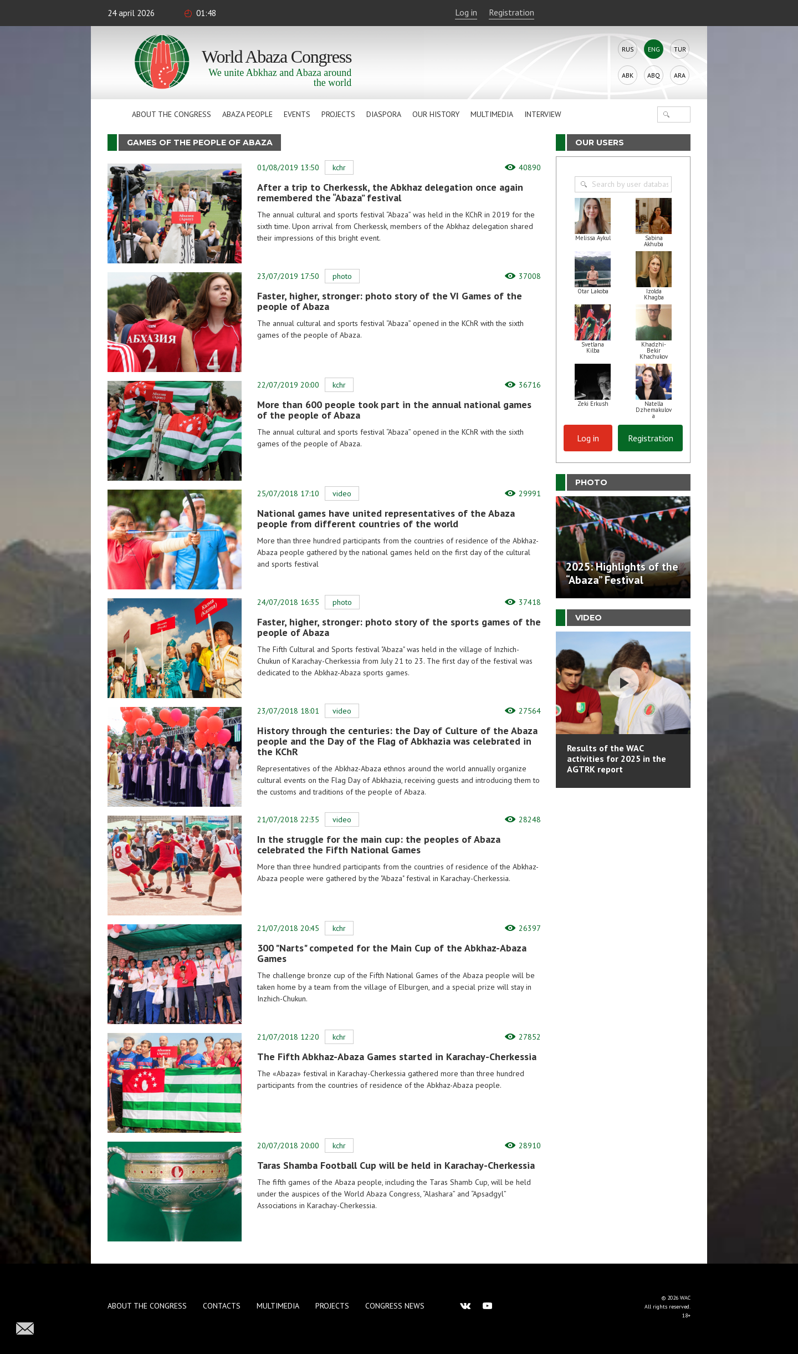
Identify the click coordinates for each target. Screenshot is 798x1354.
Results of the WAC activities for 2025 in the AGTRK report (616, 758)
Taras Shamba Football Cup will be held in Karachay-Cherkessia (396, 1165)
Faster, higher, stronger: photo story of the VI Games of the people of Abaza (389, 301)
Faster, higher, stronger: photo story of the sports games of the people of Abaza (399, 627)
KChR (339, 167)
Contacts (222, 1306)
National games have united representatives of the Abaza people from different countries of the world (386, 518)
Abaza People (247, 114)
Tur (680, 49)
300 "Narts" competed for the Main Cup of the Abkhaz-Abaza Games (391, 953)
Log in (466, 12)
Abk (627, 75)
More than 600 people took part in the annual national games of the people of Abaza (394, 409)
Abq (653, 75)
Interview (542, 114)
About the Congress (171, 114)
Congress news (394, 1306)
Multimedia (491, 114)
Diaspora (383, 114)
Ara (680, 75)
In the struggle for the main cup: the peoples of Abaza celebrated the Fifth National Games (378, 844)
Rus (628, 49)
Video (341, 493)
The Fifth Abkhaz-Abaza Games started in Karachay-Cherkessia (396, 1056)
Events (297, 114)
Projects (338, 114)
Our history (435, 114)
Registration (511, 12)
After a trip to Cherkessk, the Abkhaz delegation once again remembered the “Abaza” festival (390, 192)
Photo (342, 276)
